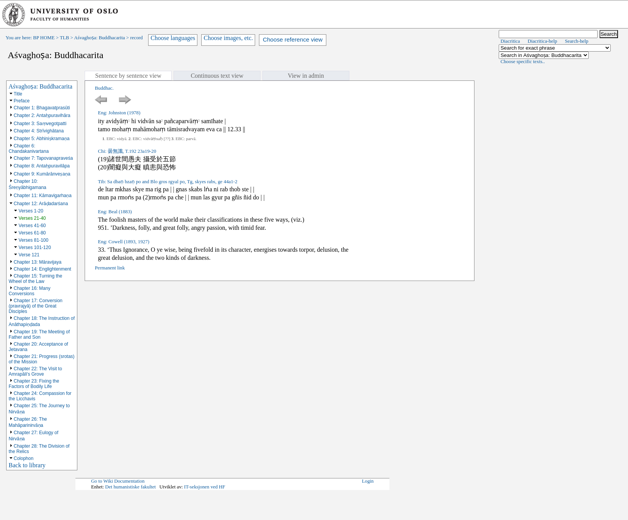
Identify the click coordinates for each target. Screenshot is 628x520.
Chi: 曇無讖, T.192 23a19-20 (127, 151)
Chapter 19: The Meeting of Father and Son (39, 334)
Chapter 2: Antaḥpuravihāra (42, 115)
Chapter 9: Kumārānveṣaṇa (42, 174)
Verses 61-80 (32, 233)
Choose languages (172, 38)
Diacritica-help (542, 41)
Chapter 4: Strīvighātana (39, 131)
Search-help (576, 41)
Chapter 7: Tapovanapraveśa (43, 158)
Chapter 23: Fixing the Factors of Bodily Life (34, 383)
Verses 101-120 (34, 247)
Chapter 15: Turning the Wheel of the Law (35, 278)
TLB (64, 37)
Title (18, 94)
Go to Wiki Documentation (118, 481)
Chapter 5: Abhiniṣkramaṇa (42, 138)
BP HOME (44, 37)
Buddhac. (104, 88)
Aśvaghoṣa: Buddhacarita (99, 37)
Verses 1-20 (30, 211)
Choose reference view (292, 39)
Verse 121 (28, 254)
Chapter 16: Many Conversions (29, 291)
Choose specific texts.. (523, 61)
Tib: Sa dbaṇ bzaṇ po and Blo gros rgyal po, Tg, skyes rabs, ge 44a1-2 (167, 181)
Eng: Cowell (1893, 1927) (123, 241)
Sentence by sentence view (128, 75)
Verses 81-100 (33, 240)
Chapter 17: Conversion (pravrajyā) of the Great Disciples (36, 306)
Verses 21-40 (32, 218)
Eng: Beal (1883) (115, 211)
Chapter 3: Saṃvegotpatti (40, 123)
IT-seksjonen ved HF (204, 487)
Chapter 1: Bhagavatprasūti (42, 107)
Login (368, 481)
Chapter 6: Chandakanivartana (29, 148)
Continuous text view (217, 75)
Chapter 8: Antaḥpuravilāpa (42, 166)
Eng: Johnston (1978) (119, 112)
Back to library (26, 465)
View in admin (306, 75)
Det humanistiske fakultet (130, 487)
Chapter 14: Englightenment (42, 269)
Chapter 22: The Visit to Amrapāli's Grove (35, 371)
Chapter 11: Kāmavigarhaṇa (43, 195)
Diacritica (510, 41)
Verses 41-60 (32, 225)
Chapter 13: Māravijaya (38, 262)
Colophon (23, 458)
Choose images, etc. (228, 38)
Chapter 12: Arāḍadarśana (41, 203)
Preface (22, 101)
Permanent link (110, 268)
